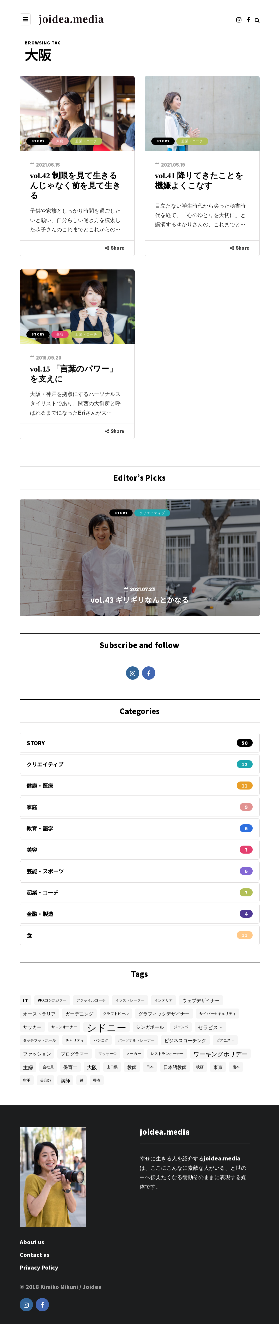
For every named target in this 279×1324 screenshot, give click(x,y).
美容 (60, 334)
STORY (38, 141)
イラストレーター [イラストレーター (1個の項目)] (130, 1000)
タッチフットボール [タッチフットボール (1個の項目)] (39, 1040)
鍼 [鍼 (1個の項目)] (81, 1080)
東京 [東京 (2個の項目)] (218, 1067)
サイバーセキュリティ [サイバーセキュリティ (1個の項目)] (217, 1013)
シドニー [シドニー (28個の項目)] (106, 1027)
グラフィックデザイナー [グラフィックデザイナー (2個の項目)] (164, 1013)
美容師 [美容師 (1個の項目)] (45, 1080)
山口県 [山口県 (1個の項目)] (112, 1066)
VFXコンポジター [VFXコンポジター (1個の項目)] (52, 1000)
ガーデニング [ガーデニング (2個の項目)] (79, 1013)
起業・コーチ (86, 141)
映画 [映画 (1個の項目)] (200, 1066)
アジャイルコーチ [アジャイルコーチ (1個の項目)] (91, 1000)
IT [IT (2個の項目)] (25, 1000)
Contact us (35, 1255)
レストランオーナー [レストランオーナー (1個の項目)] (167, 1053)
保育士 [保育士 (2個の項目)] (70, 1067)
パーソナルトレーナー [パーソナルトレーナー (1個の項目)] (136, 1040)
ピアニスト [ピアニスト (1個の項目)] (225, 1040)
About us (32, 1242)
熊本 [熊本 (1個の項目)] (236, 1066)
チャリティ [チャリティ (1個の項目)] (75, 1040)
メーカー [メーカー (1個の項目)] (133, 1053)
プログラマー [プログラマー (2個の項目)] (75, 1053)
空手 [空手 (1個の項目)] (26, 1080)
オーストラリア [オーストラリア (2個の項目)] (39, 1013)
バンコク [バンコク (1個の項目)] (101, 1040)
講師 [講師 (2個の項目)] (65, 1080)
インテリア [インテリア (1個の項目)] (163, 1000)
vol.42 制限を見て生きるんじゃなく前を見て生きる (75, 185)
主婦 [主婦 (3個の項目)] (28, 1067)
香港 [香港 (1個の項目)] (96, 1080)
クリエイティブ (152, 513)
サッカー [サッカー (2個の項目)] (32, 1027)
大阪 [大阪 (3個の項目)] (92, 1067)
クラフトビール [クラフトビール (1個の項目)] (116, 1013)
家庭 (60, 141)
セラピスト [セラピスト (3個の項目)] (210, 1027)
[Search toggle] (257, 20)
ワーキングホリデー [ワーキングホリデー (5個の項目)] (220, 1053)
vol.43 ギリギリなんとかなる (139, 599)
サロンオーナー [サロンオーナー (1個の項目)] (64, 1026)
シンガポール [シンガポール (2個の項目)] (150, 1027)
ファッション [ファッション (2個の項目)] (37, 1053)
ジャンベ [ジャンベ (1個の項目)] (181, 1026)
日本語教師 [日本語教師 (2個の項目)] (175, 1067)
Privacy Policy (39, 1267)
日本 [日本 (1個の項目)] (150, 1066)
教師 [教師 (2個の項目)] (132, 1067)
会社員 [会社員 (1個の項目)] (48, 1066)
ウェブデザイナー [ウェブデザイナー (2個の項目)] (201, 1000)
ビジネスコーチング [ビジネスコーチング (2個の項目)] (185, 1040)
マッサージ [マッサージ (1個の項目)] (107, 1053)
